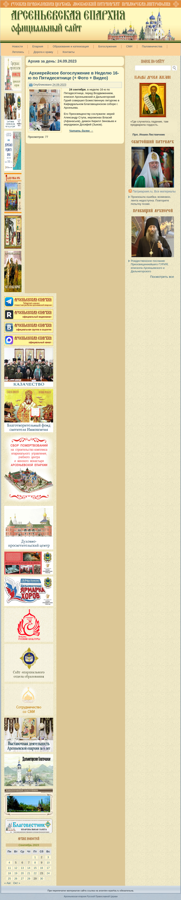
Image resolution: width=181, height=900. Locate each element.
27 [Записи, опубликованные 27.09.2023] (22, 878)
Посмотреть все (162, 276)
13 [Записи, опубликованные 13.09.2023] (22, 867)
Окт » (16, 883)
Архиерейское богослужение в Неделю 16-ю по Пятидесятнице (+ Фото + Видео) (73, 75)
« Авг (7, 883)
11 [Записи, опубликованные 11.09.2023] (9, 867)
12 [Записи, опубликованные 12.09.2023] (15, 867)
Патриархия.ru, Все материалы (154, 191)
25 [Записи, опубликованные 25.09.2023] (9, 878)
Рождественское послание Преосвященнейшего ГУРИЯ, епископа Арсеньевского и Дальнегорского (149, 266)
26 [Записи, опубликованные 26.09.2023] (15, 878)
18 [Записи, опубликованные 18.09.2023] (9, 873)
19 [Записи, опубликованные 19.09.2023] (15, 873)
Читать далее (81, 130)
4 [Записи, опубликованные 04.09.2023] (9, 862)
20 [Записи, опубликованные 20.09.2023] (22, 873)
